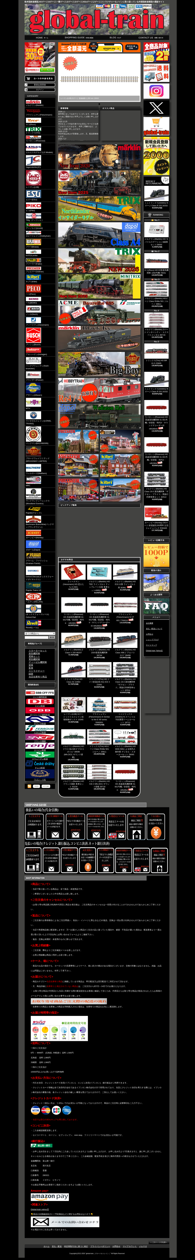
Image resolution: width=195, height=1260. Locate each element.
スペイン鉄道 (39, 749)
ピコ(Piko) (33, 207)
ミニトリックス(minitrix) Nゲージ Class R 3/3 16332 (156, 382)
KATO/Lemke (33, 253)
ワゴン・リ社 (39, 779)
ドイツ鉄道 (39, 705)
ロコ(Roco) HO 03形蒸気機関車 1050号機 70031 (156, 263)
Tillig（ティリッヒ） (35, 217)
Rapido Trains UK (33, 586)
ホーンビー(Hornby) (35, 534)
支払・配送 (57, 1246)
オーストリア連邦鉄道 (39, 714)
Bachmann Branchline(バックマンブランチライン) (40, 522)
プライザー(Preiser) (34, 376)
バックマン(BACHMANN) (37, 435)
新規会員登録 (40, 85)
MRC (33, 481)
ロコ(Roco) (33, 122)
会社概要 (149, 623)
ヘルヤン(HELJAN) (34, 598)
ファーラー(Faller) (34, 261)
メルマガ (143, 1246)
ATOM (46, 786)
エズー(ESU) (33, 195)
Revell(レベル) (33, 624)
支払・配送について (79, 37)
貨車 (31, 665)
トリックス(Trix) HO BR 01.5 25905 (156, 353)
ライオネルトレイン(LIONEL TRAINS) (38, 418)
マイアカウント (130, 1246)
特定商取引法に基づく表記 (76, 1246)
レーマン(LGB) (33, 179)
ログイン (40, 89)
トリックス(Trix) (33, 130)
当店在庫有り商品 (38, 676)
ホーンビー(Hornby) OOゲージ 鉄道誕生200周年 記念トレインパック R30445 (156, 517)
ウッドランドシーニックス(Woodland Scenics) (38, 496)
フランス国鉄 (39, 740)
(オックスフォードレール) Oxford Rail (37, 611)
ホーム (43, 37)
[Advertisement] (156, 705)
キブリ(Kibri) (33, 278)
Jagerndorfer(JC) (33, 161)
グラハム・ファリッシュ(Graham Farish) (37, 558)
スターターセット (38, 650)
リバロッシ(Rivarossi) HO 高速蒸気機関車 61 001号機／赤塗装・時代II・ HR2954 (156, 450)
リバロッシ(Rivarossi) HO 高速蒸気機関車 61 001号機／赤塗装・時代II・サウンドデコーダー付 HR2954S (156, 415)
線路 (31, 673)
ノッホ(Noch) (33, 310)
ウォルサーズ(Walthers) (36, 469)
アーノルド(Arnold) (34, 226)
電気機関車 (34, 659)
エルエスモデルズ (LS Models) (39, 148)
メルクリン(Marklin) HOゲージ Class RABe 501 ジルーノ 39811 (156, 293)
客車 (31, 668)
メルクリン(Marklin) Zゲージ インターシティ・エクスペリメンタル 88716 (156, 324)
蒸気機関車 (34, 653)
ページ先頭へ (159, 1242)
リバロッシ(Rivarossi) (35, 139)
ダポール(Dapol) (33, 545)
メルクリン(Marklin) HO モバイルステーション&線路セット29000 (156, 234)
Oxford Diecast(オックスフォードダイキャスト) (39, 573)
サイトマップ (151, 645)
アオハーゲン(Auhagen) (36, 351)
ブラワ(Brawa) (33, 243)
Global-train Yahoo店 (154, 651)
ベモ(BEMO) (33, 300)
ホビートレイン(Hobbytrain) (38, 234)
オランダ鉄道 (39, 722)
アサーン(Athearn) (34, 389)
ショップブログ (115, 37)
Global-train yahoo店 (40, 1209)
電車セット (34, 656)
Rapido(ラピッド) (33, 510)
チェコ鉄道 (39, 767)
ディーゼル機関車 (38, 662)
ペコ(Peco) (33, 290)
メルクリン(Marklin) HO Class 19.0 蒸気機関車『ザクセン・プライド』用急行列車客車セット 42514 (156, 485)
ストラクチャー (37, 671)
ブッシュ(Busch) (33, 337)
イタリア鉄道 (39, 731)
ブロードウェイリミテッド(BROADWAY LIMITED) (38, 454)
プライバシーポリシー (100, 1246)
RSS (36, 786)
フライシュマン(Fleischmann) (39, 112)
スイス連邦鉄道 (39, 696)
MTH (33, 403)
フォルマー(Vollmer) (35, 270)
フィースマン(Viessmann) (37, 321)
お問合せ (151, 37)
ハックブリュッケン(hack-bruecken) (37, 363)
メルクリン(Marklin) (35, 103)
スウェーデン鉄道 (39, 758)
